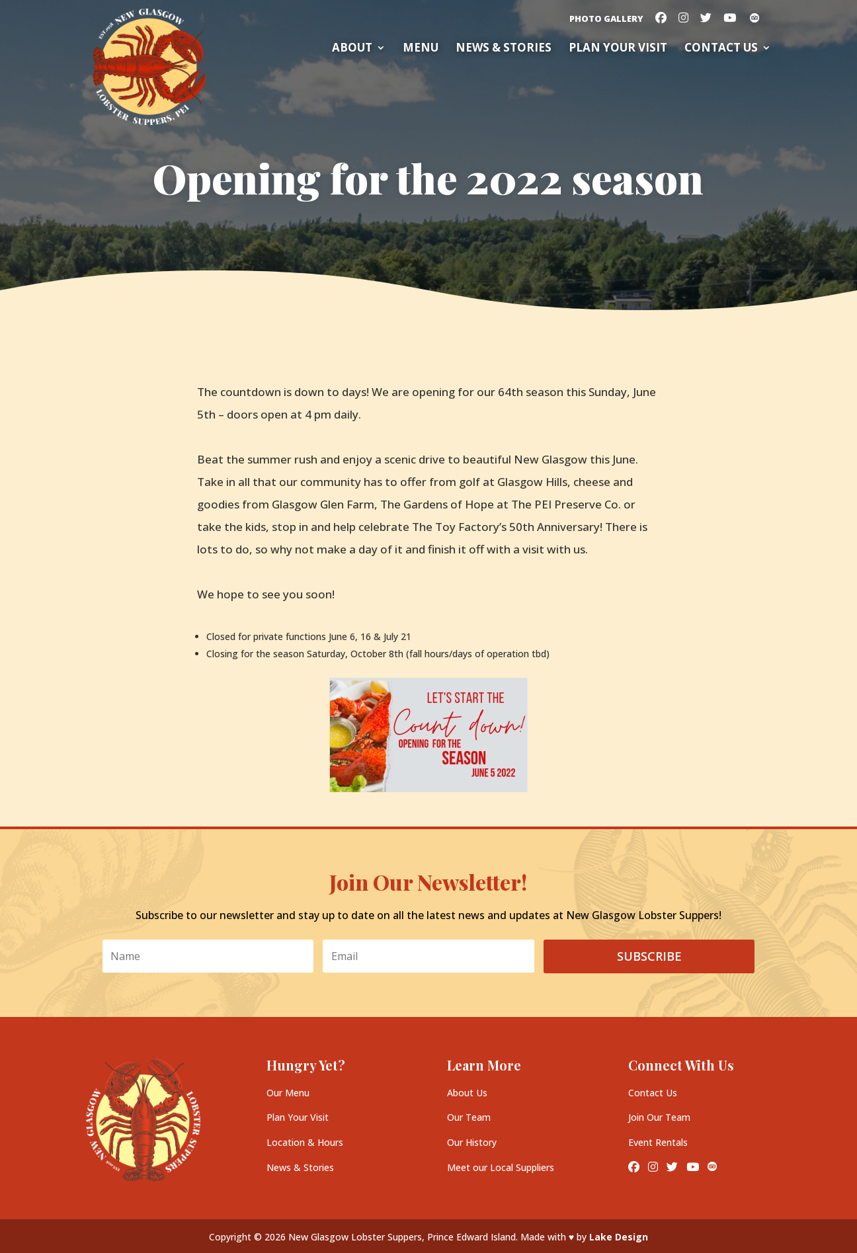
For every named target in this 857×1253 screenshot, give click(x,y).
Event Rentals (658, 1142)
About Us (467, 1092)
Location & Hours (304, 1142)
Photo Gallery (606, 19)
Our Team (469, 1117)
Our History (472, 1142)
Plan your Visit (618, 49)
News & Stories (503, 49)
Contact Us (721, 49)
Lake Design (618, 1237)
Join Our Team (659, 1117)
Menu (420, 49)
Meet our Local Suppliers (500, 1167)
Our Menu (287, 1092)
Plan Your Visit (297, 1117)
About (352, 49)
